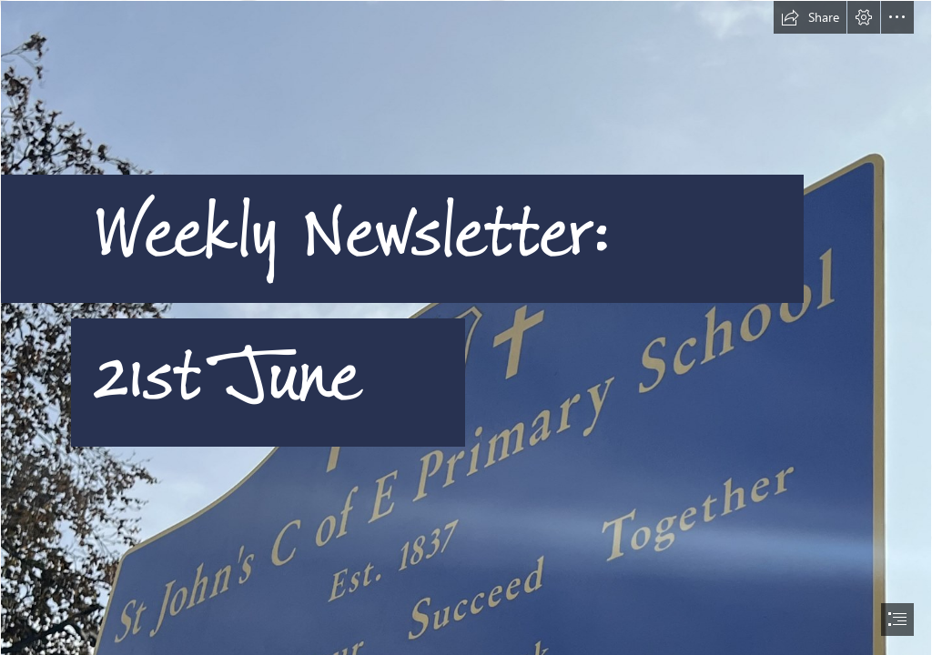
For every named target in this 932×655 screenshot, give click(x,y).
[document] (466, 327)
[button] (810, 17)
